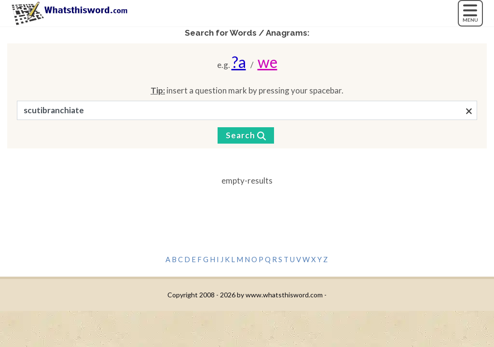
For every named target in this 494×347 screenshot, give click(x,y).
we (267, 62)
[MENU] (470, 13)
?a (239, 62)
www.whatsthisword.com (284, 295)
